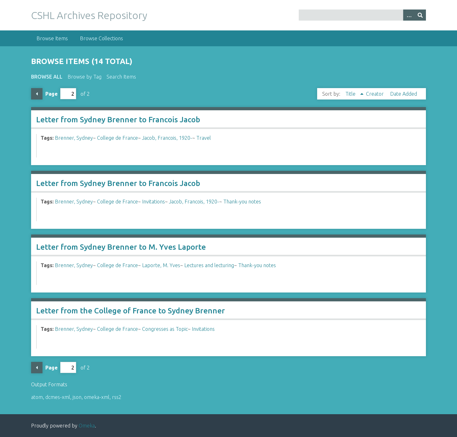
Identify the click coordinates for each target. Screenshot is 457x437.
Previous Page (36, 94)
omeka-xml (96, 397)
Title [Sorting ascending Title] (351, 94)
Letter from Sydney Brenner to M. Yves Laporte (121, 247)
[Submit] (420, 15)
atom (37, 397)
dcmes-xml (57, 397)
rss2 (116, 397)
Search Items (121, 77)
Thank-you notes (242, 201)
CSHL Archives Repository (89, 15)
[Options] (409, 15)
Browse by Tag (84, 77)
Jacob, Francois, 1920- (167, 138)
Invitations (153, 201)
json (77, 397)
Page (60, 93)
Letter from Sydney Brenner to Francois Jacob (118, 119)
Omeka (87, 425)
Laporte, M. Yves (161, 265)
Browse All (46, 77)
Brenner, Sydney (74, 138)
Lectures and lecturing (209, 265)
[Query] (362, 15)
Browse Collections (101, 38)
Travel (203, 138)
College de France (117, 138)
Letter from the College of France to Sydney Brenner (130, 310)
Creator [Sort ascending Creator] (375, 94)
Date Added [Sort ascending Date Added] (403, 94)
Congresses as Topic (165, 329)
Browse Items (52, 38)
